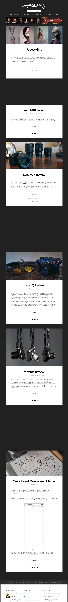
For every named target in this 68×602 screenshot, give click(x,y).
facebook (45, 595)
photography (35, 14)
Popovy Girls (34, 49)
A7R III (19, 185)
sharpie (33, 501)
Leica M (40, 385)
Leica (42, 293)
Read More (34, 67)
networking (27, 14)
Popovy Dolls (34, 57)
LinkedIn (41, 582)
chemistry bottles (32, 499)
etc (22, 14)
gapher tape (21, 499)
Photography (10, 582)
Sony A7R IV (23, 183)
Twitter (29, 582)
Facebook (35, 582)
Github (46, 600)
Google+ (47, 582)
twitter (57, 593)
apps (11, 14)
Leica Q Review (34, 285)
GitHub (59, 582)
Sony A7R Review (34, 175)
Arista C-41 (40, 490)
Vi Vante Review (34, 372)
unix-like (56, 14)
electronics (16, 14)
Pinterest (53, 582)
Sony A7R (44, 294)
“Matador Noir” (15, 382)
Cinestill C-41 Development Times (34, 481)
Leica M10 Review (34, 110)
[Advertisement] (34, 92)
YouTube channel (54, 596)
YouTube (17, 582)
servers (50, 14)
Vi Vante (50, 383)
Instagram (23, 582)
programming (43, 14)
